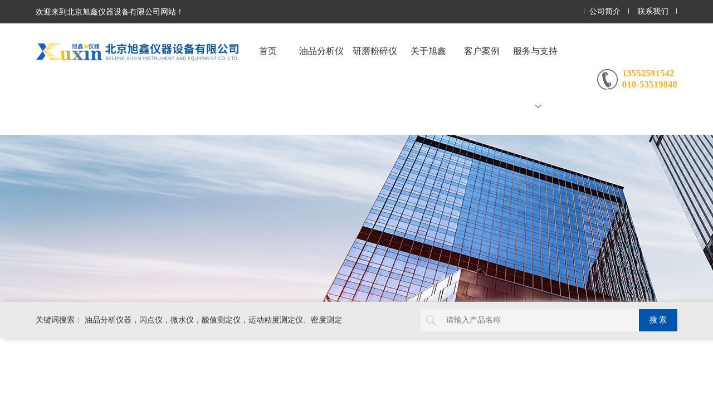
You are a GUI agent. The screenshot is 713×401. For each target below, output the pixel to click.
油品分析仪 (321, 51)
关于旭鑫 (428, 51)
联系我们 (652, 11)
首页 (268, 51)
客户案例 (482, 51)
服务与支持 (535, 78)
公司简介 (605, 11)
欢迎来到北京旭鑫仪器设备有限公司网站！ (110, 11)
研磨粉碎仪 (375, 51)
